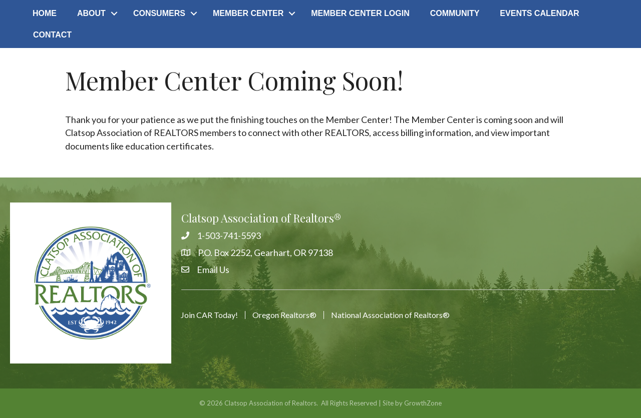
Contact (52, 34)
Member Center (248, 13)
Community (455, 13)
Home (45, 13)
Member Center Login (360, 13)
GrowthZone (423, 403)
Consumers (159, 13)
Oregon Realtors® (284, 315)
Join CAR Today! (209, 315)
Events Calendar (539, 13)
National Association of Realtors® (390, 315)
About (91, 13)
